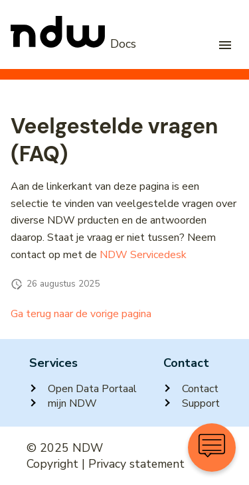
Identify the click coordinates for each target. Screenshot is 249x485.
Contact (190, 388)
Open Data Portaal (83, 388)
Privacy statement (136, 464)
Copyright (52, 464)
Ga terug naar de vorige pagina (81, 314)
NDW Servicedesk (143, 254)
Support (191, 403)
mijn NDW (63, 403)
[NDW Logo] (73, 44)
